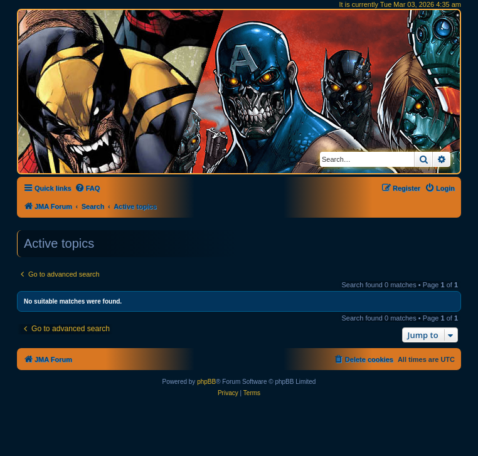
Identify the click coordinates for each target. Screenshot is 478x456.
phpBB (206, 381)
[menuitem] (87, 188)
